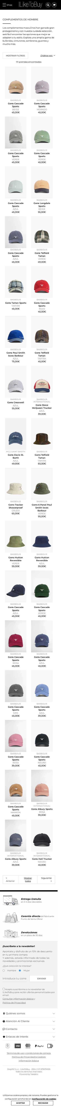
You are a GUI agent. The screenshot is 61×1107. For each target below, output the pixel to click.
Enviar (45, 1010)
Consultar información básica (18, 1027)
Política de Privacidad (14, 1031)
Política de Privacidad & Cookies (30, 1085)
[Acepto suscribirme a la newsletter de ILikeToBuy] (4, 1021)
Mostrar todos (30, 911)
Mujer (27, 1002)
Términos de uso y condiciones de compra (31, 1082)
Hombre (11, 1002)
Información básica (30, 1089)
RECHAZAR (43, 1103)
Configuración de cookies (44, 1099)
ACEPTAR (20, 1103)
